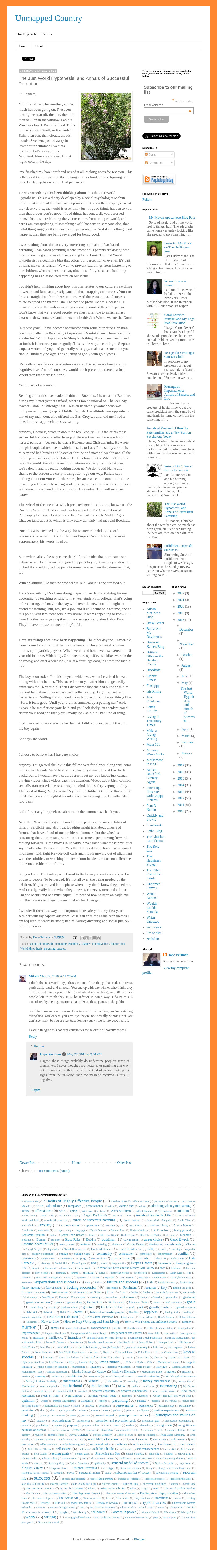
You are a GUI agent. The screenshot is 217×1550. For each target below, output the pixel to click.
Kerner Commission (167, 1352)
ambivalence (28, 1215)
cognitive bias (100, 943)
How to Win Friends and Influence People (151, 1321)
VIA (82, 1507)
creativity (142, 1258)
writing (50, 1517)
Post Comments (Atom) (53, 1170)
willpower (98, 1512)
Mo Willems (115, 1381)
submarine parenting (167, 1472)
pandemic (87, 1400)
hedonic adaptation (32, 1317)
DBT (93, 1263)
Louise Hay (86, 1362)
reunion (39, 1434)
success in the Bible (180, 1478)
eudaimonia (160, 1277)
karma (93, 1352)
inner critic (170, 1333)
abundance (54, 1206)
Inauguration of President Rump (88, 1333)
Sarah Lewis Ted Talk (70, 1439)
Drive (102, 1272)
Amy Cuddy (47, 1215)
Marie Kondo (143, 1366)
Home (23, 46)
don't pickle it (42, 1272)
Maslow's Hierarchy (124, 1371)
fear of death (54, 1287)
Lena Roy (143, 1357)
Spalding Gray (56, 1463)
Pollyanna (143, 1410)
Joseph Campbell (111, 1347)
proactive (42, 1420)
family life (185, 1282)
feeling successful (81, 1287)
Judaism (158, 1347)
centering (85, 1244)
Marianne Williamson (119, 1366)
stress (70, 1472)
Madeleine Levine (168, 1362)
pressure (85, 1415)
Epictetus (81, 1277)
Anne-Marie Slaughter (159, 1220)
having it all (172, 1312)
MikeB (34, 976)
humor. (55, 1327)
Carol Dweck (179, 1239)
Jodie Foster (28, 1347)
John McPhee (64, 1347)
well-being (79, 1512)
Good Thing (36, 1307)
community (104, 1253)
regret (77, 1429)
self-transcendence (147, 1448)
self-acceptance (48, 1444)
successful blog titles (154, 1483)
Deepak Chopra (141, 1263)
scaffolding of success (103, 1439)
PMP (105, 1410)
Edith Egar (176, 1272)
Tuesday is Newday (107, 1502)
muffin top (149, 1386)
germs (59, 1302)
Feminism (130, 1287)
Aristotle (110, 1225)
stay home (185, 1463)
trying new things (81, 1502)
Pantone (102, 1400)
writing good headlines (77, 1517)
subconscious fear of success (133, 1472)
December (186, 629)
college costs (82, 1253)
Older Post (124, 1162)
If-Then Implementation (160, 1327)
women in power (124, 1512)
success (61, 948)
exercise (26, 1282)
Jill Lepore (185, 1342)
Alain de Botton (121, 1210)
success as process (155, 1478)
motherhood (72, 1386)
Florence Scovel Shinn (87, 1292)
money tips (184, 1381)
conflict (183, 1253)
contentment (48, 1258)
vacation (40, 1507)
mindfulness (71, 1381)
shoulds (168, 1453)
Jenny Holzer (146, 1342)
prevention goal (104, 1415)
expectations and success (55, 1282)
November (186, 644)
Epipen (95, 1277)
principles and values (133, 1415)
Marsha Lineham (181, 1366)
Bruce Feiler (72, 1239)
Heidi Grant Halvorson (99, 1316)
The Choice (32, 1493)
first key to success (33, 1292)
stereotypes (109, 1468)
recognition (164, 1425)
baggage (81, 1230)
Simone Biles (69, 1458)
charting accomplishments (165, 1244)
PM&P (95, 1410)
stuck (108, 1472)
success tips (130, 1483)
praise (73, 1415)
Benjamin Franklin (33, 1234)
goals (191, 1302)
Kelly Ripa (144, 1352)
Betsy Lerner (155, 623)
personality (185, 1405)
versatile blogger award (62, 1507)
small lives (125, 1458)
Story (149, 1468)
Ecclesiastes (158, 1272)
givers (156, 1302)
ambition (183, 1210)
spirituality (100, 1463)
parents (141, 1400)
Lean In (129, 1357)
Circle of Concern (102, 1249)
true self (60, 1502)
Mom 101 (153, 744)
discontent (50, 1267)
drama (74, 1272)
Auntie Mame (182, 1225)
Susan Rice (189, 1483)
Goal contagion (173, 1302)
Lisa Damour (56, 1362)
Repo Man (107, 1430)
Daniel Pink (61, 1263)
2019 (181, 613)
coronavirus (98, 1258)
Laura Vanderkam (69, 1357)
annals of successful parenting (48, 943)
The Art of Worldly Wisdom (179, 1488)
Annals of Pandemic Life (153, 1215)
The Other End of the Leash (154, 874)
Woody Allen (188, 1512)
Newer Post (27, 1162)
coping (81, 1258)
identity (118, 1327)
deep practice (119, 1263)
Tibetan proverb (92, 1498)
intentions (75, 1337)
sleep (111, 1458)
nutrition (127, 1395)
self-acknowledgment (73, 1444)
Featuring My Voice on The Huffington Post (177, 247)
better (53, 1235)
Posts (150, 154)
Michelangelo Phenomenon (180, 1376)
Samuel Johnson (44, 1439)
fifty (164, 1287)
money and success (156, 1381)
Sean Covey (159, 1439)
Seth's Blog (154, 831)
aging (73, 1210)
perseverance (125, 1405)
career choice (153, 1239)
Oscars (44, 1400)
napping (82, 1390)
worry (30, 1517)
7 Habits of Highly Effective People (72, 1201)
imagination (184, 1327)
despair (36, 1267)
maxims (26, 1376)
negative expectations (134, 1390)
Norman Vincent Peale (102, 1395)
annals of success (55, 1220)
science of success (136, 1439)
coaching (176, 1249)
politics (130, 1410)
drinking (88, 1272)
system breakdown (71, 1488)
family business (166, 1282)
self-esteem (64, 1448)
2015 (181, 778)
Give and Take (138, 1302)
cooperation (66, 1258)
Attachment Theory (157, 1225)
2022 (181, 593)
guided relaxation (185, 1307)
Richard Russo (56, 1434)
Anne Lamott (132, 1220)
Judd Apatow (175, 1347)
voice (161, 1507)
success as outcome (129, 1478)
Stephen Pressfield (85, 1468)
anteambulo (28, 1225)
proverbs (26, 1425)
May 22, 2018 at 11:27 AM (58, 976)
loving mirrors (110, 1362)
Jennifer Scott (126, 1342)
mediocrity (57, 1376)
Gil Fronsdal (116, 1302)
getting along (74, 1302)
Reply (33, 1036)
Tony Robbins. (142, 1498)
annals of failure (122, 1215)
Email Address (167, 105)
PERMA (89, 1405)
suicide (174, 1483)
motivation (100, 1386)
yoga (155, 1517)
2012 (181, 798)
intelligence (56, 1337)
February (187, 742)
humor (115, 943)
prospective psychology (178, 1420)
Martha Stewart (81, 1371)
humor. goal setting (75, 1327)
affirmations (43, 1210)
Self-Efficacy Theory (39, 1449)
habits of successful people (107, 1312)
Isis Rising (154, 691)
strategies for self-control (35, 1472)
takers (91, 1488)
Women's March (150, 1512)
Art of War (135, 1225)
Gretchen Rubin (111, 1307)
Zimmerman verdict (48, 1522)
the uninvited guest (43, 1498)
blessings (171, 1235)
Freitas (63, 1297)
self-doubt (188, 1444)
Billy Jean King (108, 1235)
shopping (154, 1453)
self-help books (103, 1448)
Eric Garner (127, 1277)
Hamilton (134, 1312)
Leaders (115, 1357)
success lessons (110, 1483)
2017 (181, 765)
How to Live (50, 1321)
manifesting (78, 1366)
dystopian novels (119, 1272)
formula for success (167, 1292)
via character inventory (102, 1507)
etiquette (143, 1277)
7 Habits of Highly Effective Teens (130, 1201)
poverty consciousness (52, 1415)
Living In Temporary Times (154, 721)
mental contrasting (149, 1376)
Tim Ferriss (122, 1498)
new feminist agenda (164, 1390)
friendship (95, 1297)
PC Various (171, 1400)
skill (84, 1458)
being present (182, 1230)
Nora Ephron (73, 1395)
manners (95, 1366)
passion (156, 1400)
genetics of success (38, 1302)
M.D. (128, 1362)
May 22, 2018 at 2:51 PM (84, 1054)
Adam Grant (126, 1206)
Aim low (87, 1210)
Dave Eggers (79, 1263)
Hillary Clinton (187, 1317)
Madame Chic (144, 1362)
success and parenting (101, 1478)
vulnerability (175, 1507)
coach (163, 1249)
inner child (153, 1333)
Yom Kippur (169, 1517)
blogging (185, 1234)
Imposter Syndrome (55, 1333)
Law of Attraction (95, 1357)
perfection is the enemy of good (62, 1405)
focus (123, 1292)
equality (110, 1277)
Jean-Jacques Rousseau (100, 1342)
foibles (134, 1292)
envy (68, 1277)
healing (187, 1312)
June (184, 676)
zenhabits (153, 939)
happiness (150, 1312)
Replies (39, 1046)
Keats (106, 1352)
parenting (49, 948)
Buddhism (108, 1239)
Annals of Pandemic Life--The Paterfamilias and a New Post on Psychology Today (169, 432)
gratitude (89, 1307)
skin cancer (97, 1458)
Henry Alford (146, 1317)
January (186, 753)
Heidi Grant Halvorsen (62, 1316)
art (121, 1225)
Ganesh (156, 1297)
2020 (181, 606)
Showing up (184, 1453)
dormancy (61, 1272)
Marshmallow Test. (32, 1371)
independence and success (126, 1333)
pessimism (28, 1410)
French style (78, 1297)
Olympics (142, 1395)
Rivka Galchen (78, 1434)
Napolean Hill (65, 1390)
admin (142, 1206)
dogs (162, 1267)
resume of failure (176, 1430)
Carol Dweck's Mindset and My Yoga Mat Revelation (179, 319)
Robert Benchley (102, 1434)
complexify (145, 1253)
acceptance (74, 1206)
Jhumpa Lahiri (166, 1342)
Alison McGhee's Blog (153, 613)
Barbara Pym (118, 1230)
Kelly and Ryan (124, 1352)
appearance (93, 1225)
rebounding (145, 1425)
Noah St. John (50, 1395)
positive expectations (166, 1410)
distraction (66, 1267)
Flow (110, 1292)
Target (144, 1488)
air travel (101, 1210)
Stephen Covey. (59, 1468)
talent (133, 1488)
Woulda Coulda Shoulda (152, 907)
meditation (74, 1376)
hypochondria (99, 1327)
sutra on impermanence (40, 1488)
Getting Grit (94, 1302)
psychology (42, 1425)
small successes (144, 1458)
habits (78, 1312)
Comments (154, 163)
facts (87, 1282)
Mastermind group (152, 1371)
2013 (181, 791)
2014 (181, 785)
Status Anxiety (164, 1463)
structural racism (89, 1472)
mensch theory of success (119, 1376)
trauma (177, 1498)
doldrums (176, 1267)
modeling (132, 1381)
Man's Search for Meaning (52, 1366)
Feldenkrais (112, 1287)
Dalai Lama (177, 1258)
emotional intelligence (48, 1277)
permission (105, 1405)
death (104, 1263)
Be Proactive (161, 1230)
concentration (164, 1253)
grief (131, 1307)
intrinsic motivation (177, 1337)
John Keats (46, 1347)
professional (83, 1420)
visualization (146, 1507)
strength (58, 1472)
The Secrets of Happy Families (159, 1493)
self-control (167, 1444)
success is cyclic (59, 1483)
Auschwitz (27, 1230)
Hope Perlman (50, 1054)
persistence (146, 1405)
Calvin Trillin (130, 1239)
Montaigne (28, 1386)
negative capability (103, 1390)
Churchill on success (75, 1249)
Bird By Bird (128, 1235)
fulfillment (128, 1297)
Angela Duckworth (95, 1215)
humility (186, 1321)
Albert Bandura (144, 1210)
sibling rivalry (29, 1458)
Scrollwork (154, 825)
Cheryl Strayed (34, 1249)
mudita (135, 1386)
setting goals (60, 1453)
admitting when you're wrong (171, 1206)
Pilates (82, 1410)
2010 (181, 811)
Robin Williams (147, 1434)
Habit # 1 (31, 1312)
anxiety (45, 1225)
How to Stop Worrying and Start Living (92, 1321)
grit (141, 1307)
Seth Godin (40, 1453)
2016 (181, 772)
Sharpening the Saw (107, 1453)
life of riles (154, 933)
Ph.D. (53, 1410)
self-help (84, 1449)
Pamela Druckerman (64, 1400)
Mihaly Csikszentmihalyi (41, 1381)
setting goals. (82, 1453)
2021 (181, 600)
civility (151, 1249)
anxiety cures (70, 1225)
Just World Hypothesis (71, 1352)
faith (150, 1282)
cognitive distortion (42, 1253)
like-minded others (179, 1357)
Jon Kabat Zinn (87, 1347)
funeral (143, 1297)
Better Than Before (72, 1234)
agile (62, 1210)
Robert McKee (125, 1434)
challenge (117, 1244)
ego (189, 1272)
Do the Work (84, 1267)
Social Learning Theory (170, 1458)
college (63, 1253)
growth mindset (160, 1307)
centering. (102, 1244)
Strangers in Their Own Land (174, 1468)
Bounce (55, 1239)
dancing (45, 1263)
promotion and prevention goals (116, 1420)
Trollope (45, 1502)
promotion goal (150, 1420)
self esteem (178, 1439)
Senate (25, 1453)
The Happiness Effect (55, 1493)
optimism (28, 1400)
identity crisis (134, 1327)
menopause (94, 1376)
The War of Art (68, 1498)
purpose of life (90, 1425)
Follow (147, 199)
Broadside (153, 670)
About (38, 46)
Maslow (101, 1371)
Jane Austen (76, 1342)
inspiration (38, 1337)
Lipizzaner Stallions (33, 1362)
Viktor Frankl (127, 1507)
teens (156, 1488)
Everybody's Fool (181, 1277)
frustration (111, 1297)
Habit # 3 (48, 1312)
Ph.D (42, 1410)
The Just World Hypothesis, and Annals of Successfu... (188, 705)
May (184, 682)
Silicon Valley (49, 1458)
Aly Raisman (165, 1210)
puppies (58, 1425)
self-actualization (100, 1444)
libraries (158, 1357)
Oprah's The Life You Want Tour (172, 1395)
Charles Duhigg (135, 1244)
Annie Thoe (184, 1220)
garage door (171, 1297)
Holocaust (31, 1321)
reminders (91, 1430)
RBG (106, 1425)
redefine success (60, 1430)
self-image (126, 1449)
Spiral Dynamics (79, 1463)
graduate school (69, 1307)
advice (26, 1210)
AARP (39, 1206)
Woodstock (170, 1512)
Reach (117, 1425)
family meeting (31, 1287)
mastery (171, 1371)
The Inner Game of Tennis (120, 1493)
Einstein (26, 1277)
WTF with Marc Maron (107, 1517)
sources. (38, 1463)
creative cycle (120, 1258)
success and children (73, 1478)
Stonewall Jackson (130, 1468)
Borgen (40, 1239)
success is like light (84, 1483)
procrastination (61, 1420)
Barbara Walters (139, 1230)
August (186, 665)
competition (126, 1253)
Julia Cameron (44, 1352)
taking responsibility (112, 1488)
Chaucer (86, 943)
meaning (40, 1376)
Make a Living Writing (152, 734)
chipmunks (53, 1249)
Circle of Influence (130, 1249)
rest (160, 1430)
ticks (108, 1498)
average (58, 1230)
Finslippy (153, 685)
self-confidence (143, 1444)
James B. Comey (55, 1342)
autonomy (43, 1230)
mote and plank (48, 1386)
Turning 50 (130, 1502)
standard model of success (130, 1463)
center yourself (67, 1244)
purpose (72, 1425)
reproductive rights (127, 1430)
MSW (121, 1386)
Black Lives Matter (150, 1235)
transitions (161, 1498)
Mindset (93, 1381)
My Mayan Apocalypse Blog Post (172, 217)
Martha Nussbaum (57, 1371)
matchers (186, 1371)
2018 (181, 620)
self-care (122, 1444)
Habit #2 (65, 1312)
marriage (161, 1366)
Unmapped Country (48, 18)
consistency (29, 1258)
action (111, 1206)
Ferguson (150, 1287)
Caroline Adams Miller (37, 1244)
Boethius (73, 943)
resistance (148, 1430)
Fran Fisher (48, 1297)
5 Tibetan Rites (30, 1201)
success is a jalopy (33, 1483)
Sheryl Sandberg (135, 1453)
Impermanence (31, 1333)
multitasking (168, 1386)
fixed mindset (59, 1292)
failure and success (122, 1282)
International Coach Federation (145, 1337)
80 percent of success (166, 1201)
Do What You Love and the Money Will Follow (124, 1267)
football (147, 1292)
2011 (181, 805)
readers (130, 1425)
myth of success (43, 1390)
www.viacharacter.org (136, 1517)
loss (71, 1362)
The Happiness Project (154, 860)
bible (92, 1235)
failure (98, 1282)
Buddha (91, 1239)
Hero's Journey (166, 1317)
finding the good (182, 1287)
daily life (161, 1258)
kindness (48, 1357)
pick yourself (67, 1410)
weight (63, 1512)
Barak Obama (98, 1230)
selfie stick (171, 1449)
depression (164, 1263)
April (185, 729)
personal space (166, 1405)
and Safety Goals (68, 1215)
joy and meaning (136, 1347)
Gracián (52, 1307)
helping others (126, 1317)
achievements (94, 1206)
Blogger (139, 1539)
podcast (117, 1410)
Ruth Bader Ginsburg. (172, 1434)
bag (69, 1230)
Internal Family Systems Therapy (105, 1337)
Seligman (186, 1449)
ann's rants (154, 927)
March (186, 736)
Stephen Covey (32, 1468)
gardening (189, 1297)
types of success (154, 1502)
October (186, 655)
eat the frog (140, 1272)
